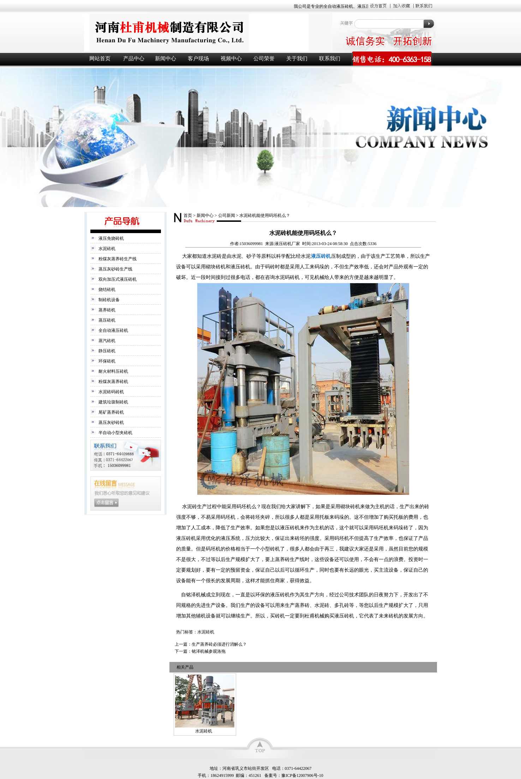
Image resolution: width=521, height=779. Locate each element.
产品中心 (133, 58)
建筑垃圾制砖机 (113, 402)
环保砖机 (106, 361)
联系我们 (329, 58)
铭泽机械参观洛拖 (209, 651)
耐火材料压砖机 (113, 371)
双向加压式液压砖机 (117, 279)
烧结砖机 (106, 289)
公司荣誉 (264, 58)
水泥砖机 (106, 248)
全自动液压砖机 (113, 330)
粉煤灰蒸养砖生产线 (117, 258)
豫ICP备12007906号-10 (302, 775)
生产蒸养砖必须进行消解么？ (219, 644)
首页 (188, 215)
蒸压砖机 (106, 320)
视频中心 (231, 58)
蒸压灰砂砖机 (111, 422)
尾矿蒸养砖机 (111, 412)
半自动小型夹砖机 (115, 432)
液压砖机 (207, 32)
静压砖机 (106, 350)
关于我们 (296, 58)
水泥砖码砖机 (111, 391)
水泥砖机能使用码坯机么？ (264, 215)
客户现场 (198, 58)
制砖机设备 (109, 299)
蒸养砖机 (106, 310)
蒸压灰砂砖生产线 (115, 269)
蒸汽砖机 (106, 340)
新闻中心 (165, 58)
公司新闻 (226, 215)
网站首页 (99, 58)
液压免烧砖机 (111, 238)
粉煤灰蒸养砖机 (113, 381)
